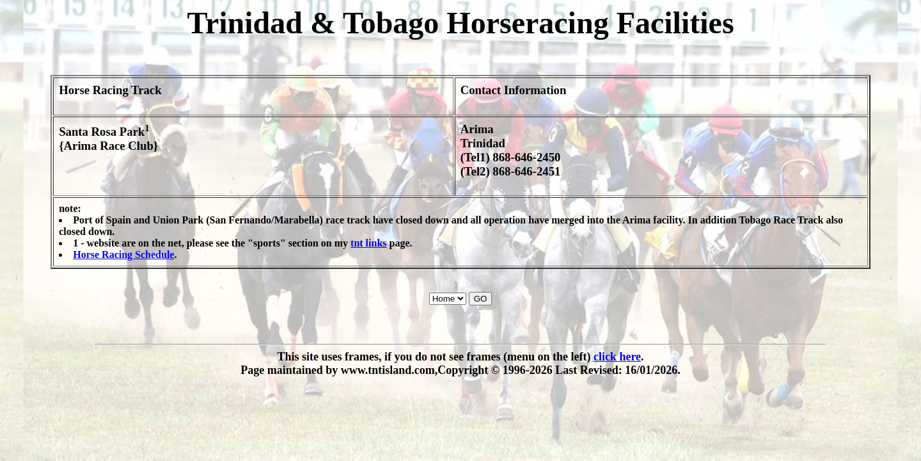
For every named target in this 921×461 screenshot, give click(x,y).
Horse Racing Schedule (123, 254)
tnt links (368, 243)
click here (617, 356)
